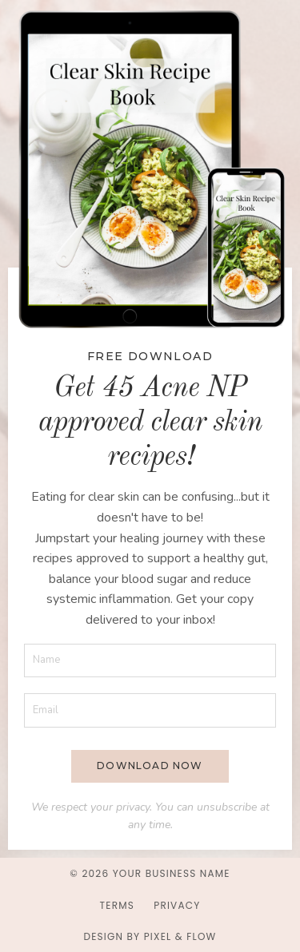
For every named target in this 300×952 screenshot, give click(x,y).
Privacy (177, 905)
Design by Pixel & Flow (150, 936)
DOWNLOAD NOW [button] (149, 766)
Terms (117, 905)
